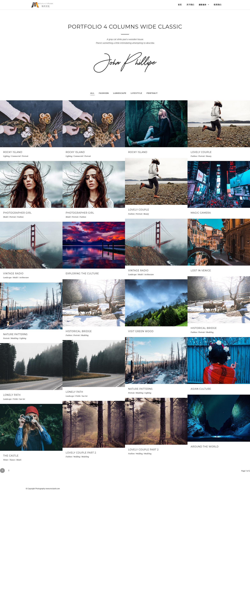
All (92, 93)
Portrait (152, 93)
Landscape (119, 93)
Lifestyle (136, 93)
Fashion (104, 93)
